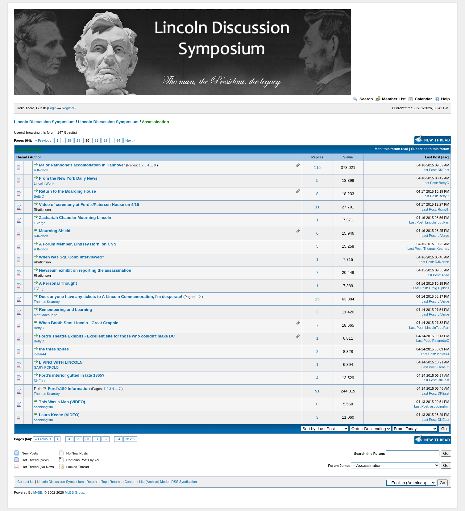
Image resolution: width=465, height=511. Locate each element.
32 (105, 140)
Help (442, 99)
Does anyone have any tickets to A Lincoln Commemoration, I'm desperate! (110, 296)
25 (317, 299)
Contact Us (25, 482)
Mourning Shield (54, 230)
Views (348, 157)
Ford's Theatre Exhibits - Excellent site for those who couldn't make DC (107, 336)
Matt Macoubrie (45, 315)
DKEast (443, 170)
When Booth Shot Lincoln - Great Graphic (78, 322)
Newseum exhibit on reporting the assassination (85, 270)
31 (96, 140)
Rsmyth (443, 209)
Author (35, 157)
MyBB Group (74, 492)
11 (317, 207)
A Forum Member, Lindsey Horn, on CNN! (78, 244)
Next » (130, 140)
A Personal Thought (58, 283)
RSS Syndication (184, 482)
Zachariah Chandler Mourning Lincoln (75, 217)
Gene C (443, 367)
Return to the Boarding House (67, 191)
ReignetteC (440, 340)
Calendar (420, 99)
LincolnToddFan (437, 222)
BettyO (444, 183)
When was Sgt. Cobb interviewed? (71, 257)
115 (317, 167)
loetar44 (40, 354)
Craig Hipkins (439, 288)
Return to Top (96, 482)
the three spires (54, 349)
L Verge (40, 223)
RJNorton (41, 170)
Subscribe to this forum (430, 149)
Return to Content (123, 482)
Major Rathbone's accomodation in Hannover (82, 165)
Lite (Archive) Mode (153, 482)
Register (68, 108)
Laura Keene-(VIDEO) (59, 415)
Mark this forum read (391, 149)
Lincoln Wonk (44, 183)
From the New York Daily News (68, 178)
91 (317, 391)
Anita (445, 275)
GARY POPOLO (46, 367)
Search (363, 99)
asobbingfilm (43, 407)
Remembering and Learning (65, 309)
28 (69, 140)
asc (445, 157)
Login (52, 108)
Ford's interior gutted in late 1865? (72, 375)
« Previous (43, 140)
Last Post (432, 157)
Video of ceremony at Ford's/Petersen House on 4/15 (89, 204)
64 (118, 140)
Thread (21, 157)
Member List (391, 99)
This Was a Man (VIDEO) (62, 402)
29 (78, 140)
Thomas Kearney (436, 248)
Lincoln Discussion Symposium (44, 121)
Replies (317, 157)
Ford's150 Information (69, 388)
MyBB (37, 492)
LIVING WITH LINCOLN (61, 362)
